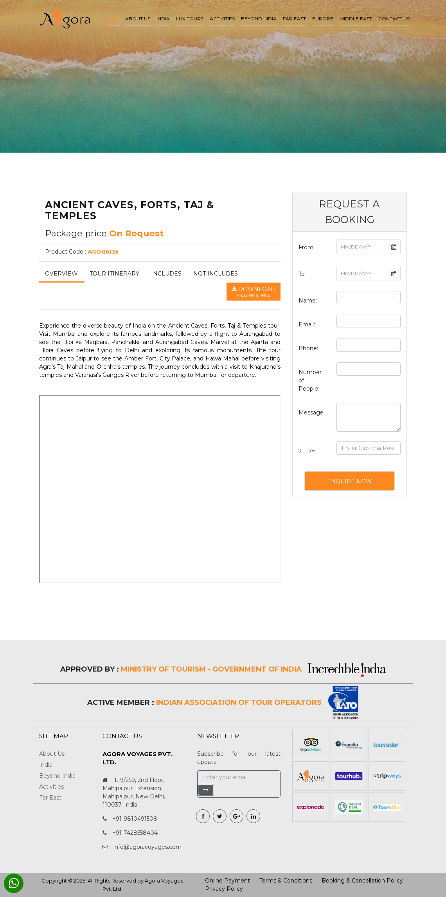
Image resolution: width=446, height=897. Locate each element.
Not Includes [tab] (215, 273)
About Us (52, 753)
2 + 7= (307, 451)
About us (137, 19)
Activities (222, 19)
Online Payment (227, 880)
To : (303, 273)
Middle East (356, 19)
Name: (308, 300)
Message (311, 412)
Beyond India (259, 19)
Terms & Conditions (285, 880)
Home (111, 19)
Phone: (308, 348)
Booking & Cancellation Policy (362, 880)
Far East (294, 19)
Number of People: (310, 380)
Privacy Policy (224, 888)
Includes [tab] (166, 273)
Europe (322, 19)
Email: (307, 324)
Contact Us (394, 19)
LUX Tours (189, 19)
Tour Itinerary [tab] (114, 273)
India (163, 19)
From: (307, 247)
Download (253, 292)
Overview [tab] (61, 273)
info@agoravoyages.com (147, 846)
